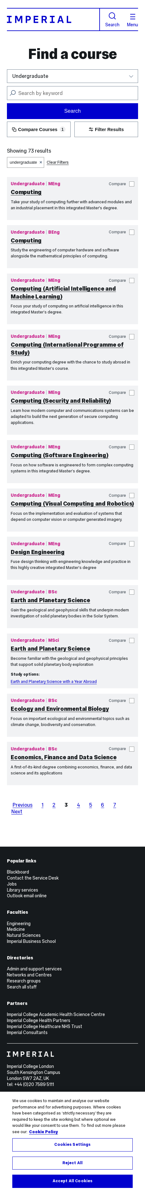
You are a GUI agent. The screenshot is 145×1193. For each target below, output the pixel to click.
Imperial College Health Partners (38, 1020)
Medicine (16, 929)
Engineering (19, 923)
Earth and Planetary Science (50, 600)
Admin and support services (34, 969)
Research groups (24, 981)
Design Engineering (38, 552)
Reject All (72, 1162)
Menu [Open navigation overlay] (132, 20)
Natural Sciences (24, 935)
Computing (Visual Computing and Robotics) (72, 503)
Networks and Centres (29, 975)
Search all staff (22, 987)
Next (16, 811)
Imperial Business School (31, 941)
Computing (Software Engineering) (59, 455)
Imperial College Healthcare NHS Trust (44, 1026)
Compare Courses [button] (38, 129)
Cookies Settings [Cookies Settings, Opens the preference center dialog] (72, 1144)
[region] (72, 1142)
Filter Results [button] (106, 129)
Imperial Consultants (27, 1032)
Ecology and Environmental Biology (60, 708)
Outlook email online (27, 896)
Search (112, 19)
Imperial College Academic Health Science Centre (56, 1014)
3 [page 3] (66, 805)
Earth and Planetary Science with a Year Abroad (54, 681)
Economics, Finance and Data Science (63, 757)
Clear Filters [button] (58, 162)
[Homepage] (53, 19)
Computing (26, 192)
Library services (22, 890)
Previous (22, 805)
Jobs (12, 884)
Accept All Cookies (72, 1181)
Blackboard (18, 872)
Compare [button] (122, 184)
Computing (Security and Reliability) (61, 400)
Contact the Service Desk (33, 878)
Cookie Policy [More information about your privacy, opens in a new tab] (43, 1131)
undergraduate (23, 162)
